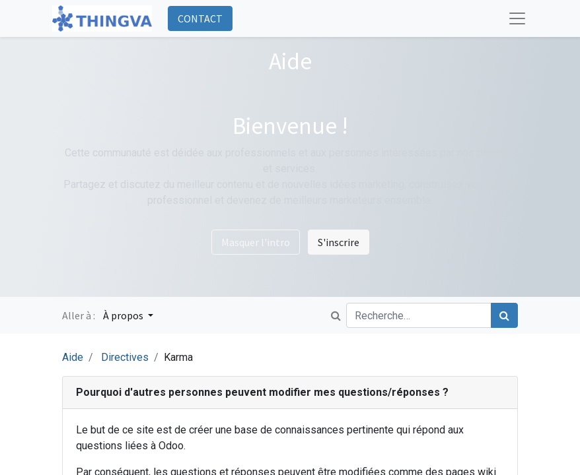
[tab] (290, 393)
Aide (72, 357)
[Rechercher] (504, 315)
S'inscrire (338, 242)
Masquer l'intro (255, 242)
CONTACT (200, 18)
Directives (125, 357)
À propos (124, 315)
